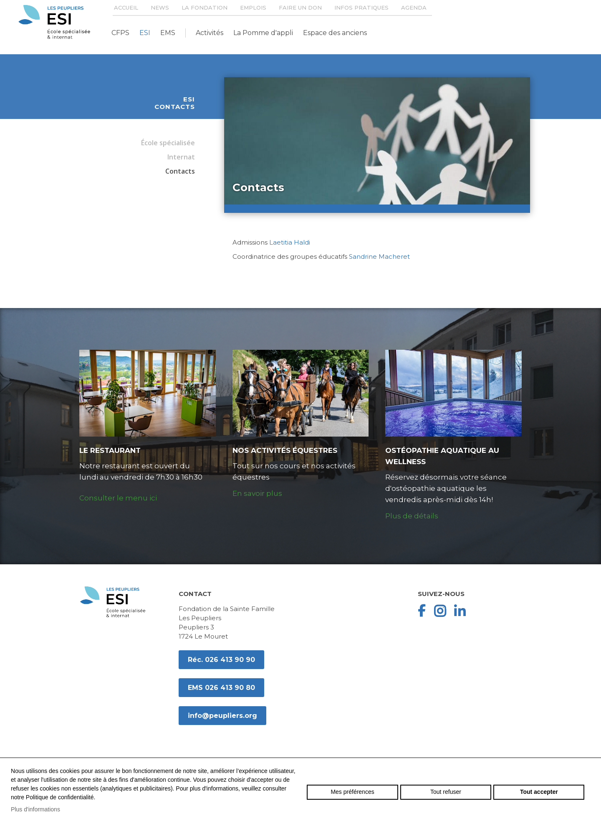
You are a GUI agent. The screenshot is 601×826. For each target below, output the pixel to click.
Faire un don (300, 7)
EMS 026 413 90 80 (221, 688)
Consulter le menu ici (118, 498)
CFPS (120, 33)
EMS (167, 33)
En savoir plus (257, 493)
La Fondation (204, 7)
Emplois (253, 7)
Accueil (126, 7)
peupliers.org (54, 22)
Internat (181, 157)
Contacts (180, 171)
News (160, 7)
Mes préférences (352, 791)
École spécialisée (168, 142)
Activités (209, 33)
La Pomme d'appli (263, 33)
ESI (144, 33)
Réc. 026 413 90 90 (221, 660)
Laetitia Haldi (289, 242)
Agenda (414, 7)
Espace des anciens (335, 33)
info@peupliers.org (222, 716)
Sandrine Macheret (379, 256)
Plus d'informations (35, 809)
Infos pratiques (361, 7)
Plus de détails (411, 516)
